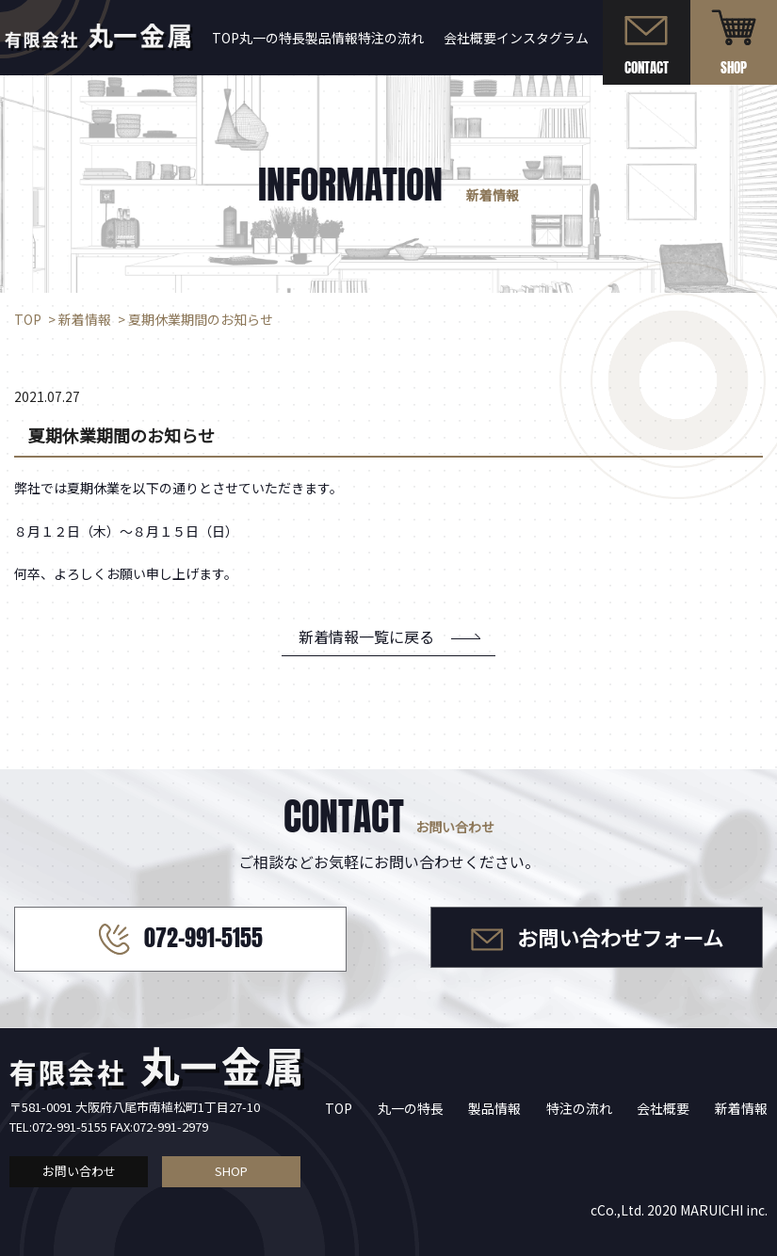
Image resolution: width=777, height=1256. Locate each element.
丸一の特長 (411, 1108)
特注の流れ (391, 37)
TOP (338, 1108)
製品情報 (331, 37)
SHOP (231, 1171)
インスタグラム (542, 37)
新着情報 (741, 1108)
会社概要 (470, 37)
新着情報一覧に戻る (366, 636)
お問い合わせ (79, 1171)
